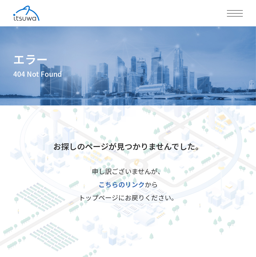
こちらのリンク (121, 184)
